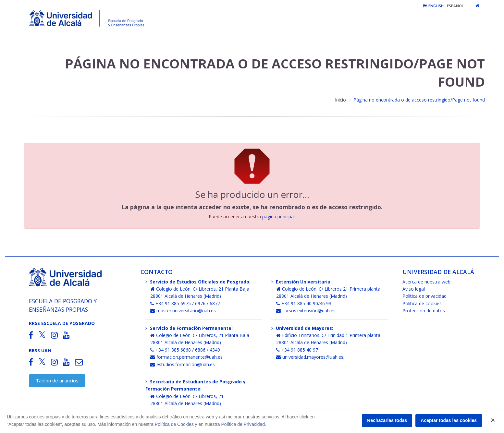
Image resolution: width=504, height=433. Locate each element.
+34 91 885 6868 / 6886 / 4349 (185, 350)
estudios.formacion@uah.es (182, 364)
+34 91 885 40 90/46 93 (303, 303)
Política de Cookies (174, 424)
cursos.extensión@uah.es (306, 310)
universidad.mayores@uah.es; (310, 357)
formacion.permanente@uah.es (186, 357)
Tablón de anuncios (57, 380)
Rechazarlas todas (387, 420)
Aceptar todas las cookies (449, 420)
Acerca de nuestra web (426, 282)
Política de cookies (422, 303)
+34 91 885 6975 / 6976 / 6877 (185, 303)
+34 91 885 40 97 (297, 350)
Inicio (340, 100)
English (433, 5)
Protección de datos (423, 310)
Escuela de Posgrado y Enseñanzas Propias (63, 305)
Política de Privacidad (243, 424)
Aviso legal (413, 289)
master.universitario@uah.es (183, 310)
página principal (278, 216)
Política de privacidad (424, 296)
